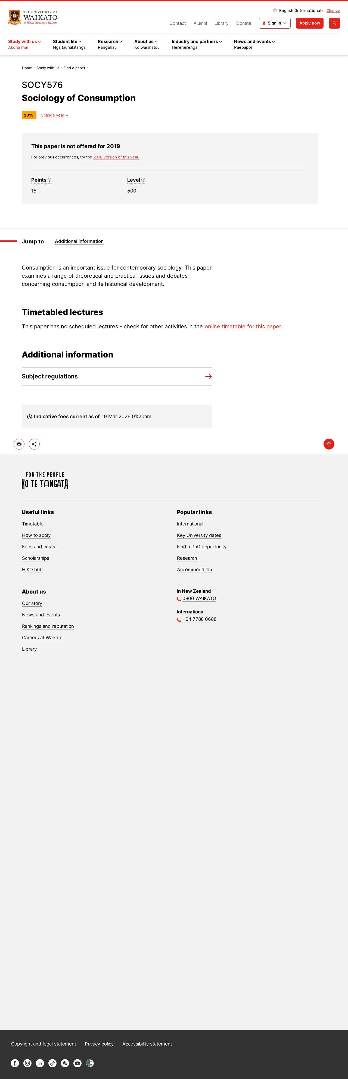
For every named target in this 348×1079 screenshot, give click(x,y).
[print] (19, 444)
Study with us (47, 68)
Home (27, 68)
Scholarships (35, 558)
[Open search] (334, 23)
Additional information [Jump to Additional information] (79, 241)
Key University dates (199, 535)
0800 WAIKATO (199, 598)
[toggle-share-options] (34, 444)
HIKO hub (32, 569)
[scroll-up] (329, 444)
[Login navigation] (275, 23)
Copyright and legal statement (43, 1044)
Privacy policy (99, 1044)
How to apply (36, 535)
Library (222, 23)
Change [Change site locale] (333, 10)
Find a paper (74, 68)
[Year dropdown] (54, 115)
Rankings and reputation (48, 626)
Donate (243, 23)
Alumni (200, 23)
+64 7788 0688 (199, 619)
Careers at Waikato (42, 637)
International (190, 524)
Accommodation (194, 569)
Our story (32, 603)
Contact (177, 23)
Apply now (309, 23)
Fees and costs (38, 546)
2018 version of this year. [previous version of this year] (116, 157)
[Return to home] (32, 17)
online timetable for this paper (243, 326)
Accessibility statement (147, 1044)
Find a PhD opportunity (201, 546)
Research (187, 558)
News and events (41, 615)
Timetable (33, 524)
